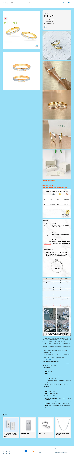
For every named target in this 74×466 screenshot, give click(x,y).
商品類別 (7, 6)
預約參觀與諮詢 (25, 6)
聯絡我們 (39, 452)
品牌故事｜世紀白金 (18, 6)
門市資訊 (30, 6)
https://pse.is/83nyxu (47, 359)
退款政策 (37, 463)
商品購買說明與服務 (37, 6)
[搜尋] (27, 3)
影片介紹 (39, 451)
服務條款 (40, 463)
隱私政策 (33, 463)
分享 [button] (45, 27)
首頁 (4, 6)
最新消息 (12, 6)
